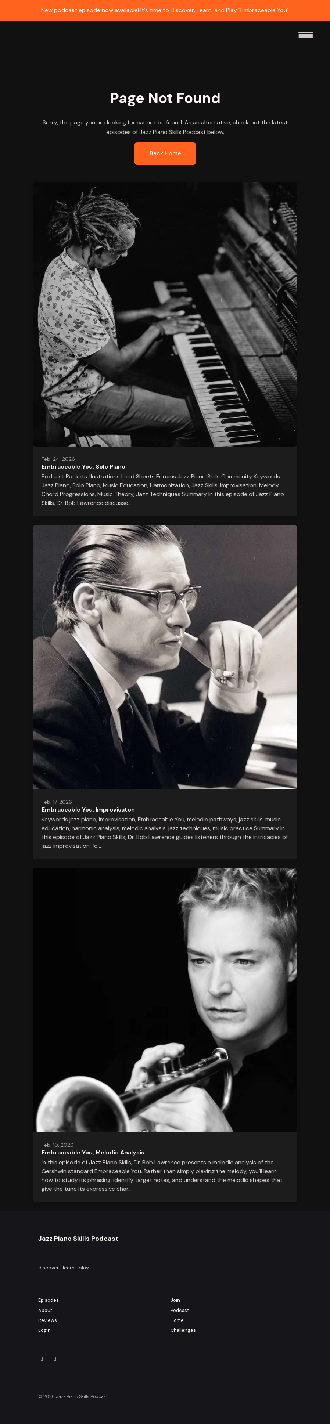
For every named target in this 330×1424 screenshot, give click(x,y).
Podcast (180, 1310)
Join (175, 1300)
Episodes (48, 1300)
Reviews (47, 1320)
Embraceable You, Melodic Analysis (93, 1152)
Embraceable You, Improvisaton (88, 809)
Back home (165, 153)
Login (44, 1330)
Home (177, 1320)
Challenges (183, 1330)
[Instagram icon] (42, 1359)
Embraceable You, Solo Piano (83, 466)
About (45, 1310)
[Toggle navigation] (306, 37)
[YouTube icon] (55, 1359)
